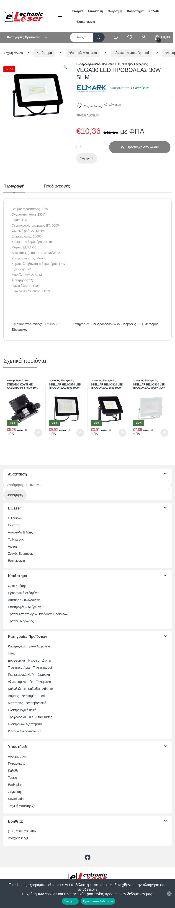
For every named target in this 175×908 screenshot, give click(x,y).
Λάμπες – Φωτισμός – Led (26, 696)
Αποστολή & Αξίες (20, 532)
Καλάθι (153, 11)
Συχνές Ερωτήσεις (20, 553)
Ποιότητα (14, 525)
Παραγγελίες (16, 763)
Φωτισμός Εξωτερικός (135, 64)
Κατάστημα (135, 11)
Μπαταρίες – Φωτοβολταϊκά (27, 703)
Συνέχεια (70, 901)
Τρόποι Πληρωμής (21, 621)
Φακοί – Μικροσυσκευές (24, 731)
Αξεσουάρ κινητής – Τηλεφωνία (29, 682)
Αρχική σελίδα (13, 53)
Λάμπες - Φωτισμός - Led (131, 53)
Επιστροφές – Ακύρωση (24, 607)
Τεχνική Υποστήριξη (21, 806)
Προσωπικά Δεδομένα (23, 593)
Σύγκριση (115, 104)
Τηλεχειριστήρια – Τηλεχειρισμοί (30, 667)
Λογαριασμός (17, 756)
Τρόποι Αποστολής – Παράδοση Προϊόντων (38, 614)
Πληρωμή (115, 11)
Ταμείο (12, 777)
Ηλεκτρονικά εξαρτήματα (25, 724)
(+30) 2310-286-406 (22, 831)
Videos (13, 546)
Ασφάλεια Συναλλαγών (24, 600)
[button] (65, 67)
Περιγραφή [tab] (14, 186)
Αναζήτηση (15, 495)
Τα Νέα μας (16, 539)
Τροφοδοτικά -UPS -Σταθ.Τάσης (30, 717)
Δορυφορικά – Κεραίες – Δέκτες (29, 660)
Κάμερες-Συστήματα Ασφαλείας (29, 646)
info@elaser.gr (18, 838)
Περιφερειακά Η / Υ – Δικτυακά (29, 674)
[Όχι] (169, 893)
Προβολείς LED (111, 64)
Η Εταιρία (14, 518)
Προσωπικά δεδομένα (98, 901)
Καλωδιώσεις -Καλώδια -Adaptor (30, 689)
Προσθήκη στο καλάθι (143, 147)
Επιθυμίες (15, 785)
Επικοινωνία (86, 22)
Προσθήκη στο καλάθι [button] (38, 433)
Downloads (15, 799)
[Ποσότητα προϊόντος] (92, 147)
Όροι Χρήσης (17, 586)
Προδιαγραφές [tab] (57, 186)
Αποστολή (95, 11)
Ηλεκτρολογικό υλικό (83, 53)
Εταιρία (77, 11)
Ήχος (11, 653)
